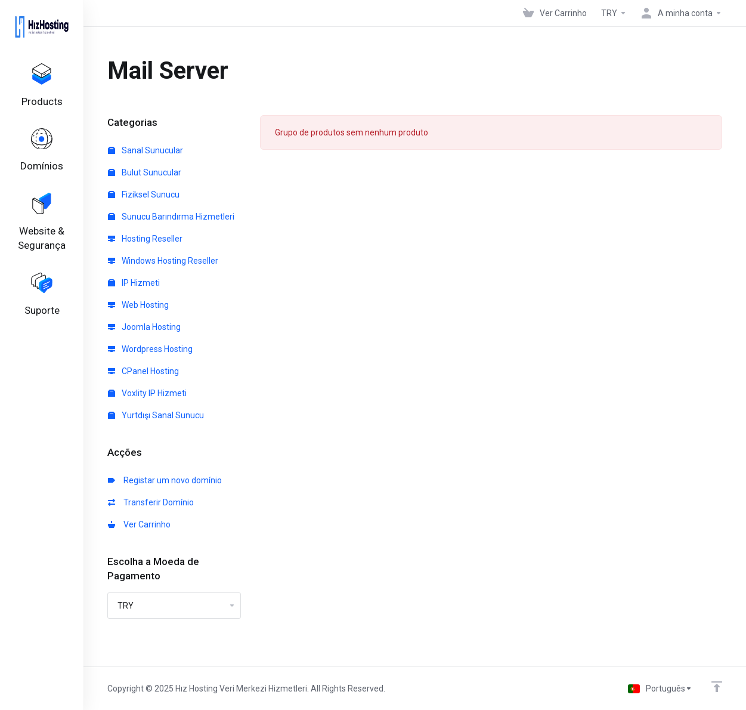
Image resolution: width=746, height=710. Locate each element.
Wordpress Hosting (150, 349)
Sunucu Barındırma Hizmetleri (171, 216)
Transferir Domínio (151, 502)
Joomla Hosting (144, 327)
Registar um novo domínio (165, 480)
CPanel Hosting (143, 371)
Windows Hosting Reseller (163, 261)
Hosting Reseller (145, 238)
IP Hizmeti (134, 283)
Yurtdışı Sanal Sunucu (156, 415)
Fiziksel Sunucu (143, 194)
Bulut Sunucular (144, 172)
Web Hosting (138, 305)
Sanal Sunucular (145, 150)
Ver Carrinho (139, 524)
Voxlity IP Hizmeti (147, 393)
